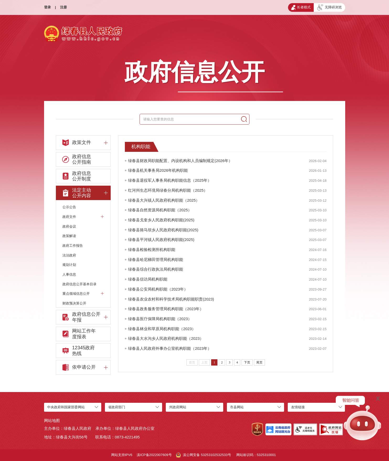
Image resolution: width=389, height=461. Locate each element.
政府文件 (83, 216)
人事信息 (69, 274)
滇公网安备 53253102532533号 (203, 455)
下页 (247, 362)
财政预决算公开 (74, 303)
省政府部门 (116, 407)
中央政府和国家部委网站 (66, 407)
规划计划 (69, 265)
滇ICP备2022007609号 (154, 455)
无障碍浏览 (329, 7)
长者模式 (301, 7)
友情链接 (298, 407)
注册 (63, 7)
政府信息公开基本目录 (79, 284)
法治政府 (69, 255)
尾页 (259, 362)
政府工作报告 (72, 246)
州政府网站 (177, 407)
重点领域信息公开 (83, 293)
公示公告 (69, 207)
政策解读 (69, 236)
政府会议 (69, 226)
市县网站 (237, 407)
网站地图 (52, 421)
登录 (47, 7)
